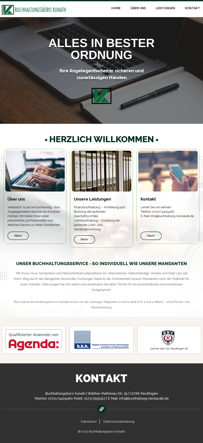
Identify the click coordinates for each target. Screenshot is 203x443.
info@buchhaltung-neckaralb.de (144, 398)
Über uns (138, 8)
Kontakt (192, 8)
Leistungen (165, 8)
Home (116, 8)
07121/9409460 (60, 398)
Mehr (18, 236)
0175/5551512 (94, 398)
